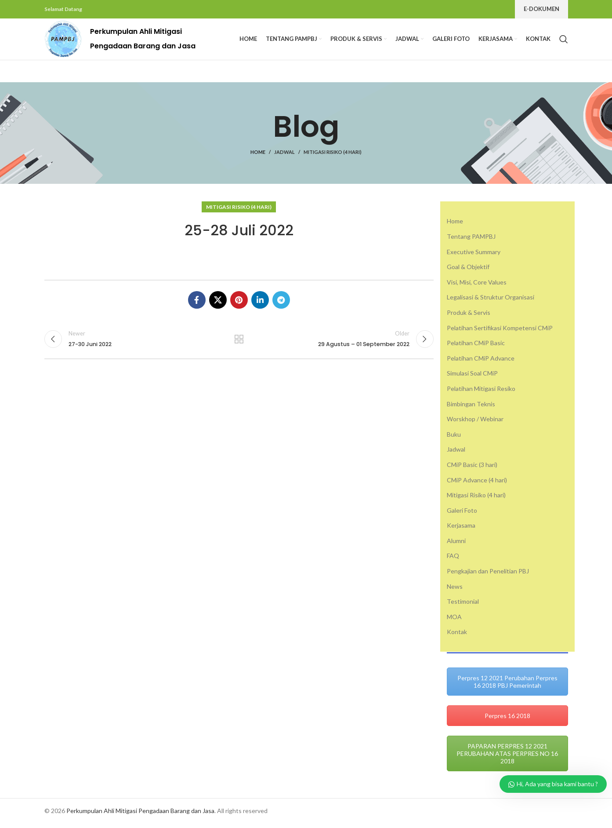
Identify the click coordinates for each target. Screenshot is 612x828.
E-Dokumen (541, 8)
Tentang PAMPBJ (471, 240)
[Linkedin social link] (260, 304)
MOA (454, 621)
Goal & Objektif (468, 271)
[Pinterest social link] (239, 304)
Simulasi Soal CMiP (472, 378)
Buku (454, 438)
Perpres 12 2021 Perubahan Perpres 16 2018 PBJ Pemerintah (507, 685)
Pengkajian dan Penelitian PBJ (488, 575)
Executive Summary (473, 256)
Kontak (457, 636)
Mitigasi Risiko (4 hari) (333, 157)
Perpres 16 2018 (507, 720)
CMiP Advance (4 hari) (477, 484)
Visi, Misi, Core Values (477, 286)
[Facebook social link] (197, 304)
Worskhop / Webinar (475, 423)
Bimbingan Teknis (471, 408)
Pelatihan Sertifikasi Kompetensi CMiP (500, 332)
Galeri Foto (462, 514)
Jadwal (284, 157)
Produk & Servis (468, 317)
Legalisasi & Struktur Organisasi (490, 302)
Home (257, 157)
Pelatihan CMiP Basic (476, 347)
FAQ (453, 560)
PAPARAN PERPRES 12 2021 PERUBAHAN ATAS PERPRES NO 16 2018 (507, 758)
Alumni (456, 545)
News (455, 591)
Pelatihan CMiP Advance (480, 362)
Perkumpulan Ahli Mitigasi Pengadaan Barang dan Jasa (140, 815)
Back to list (239, 344)
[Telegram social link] (281, 304)
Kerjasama (461, 529)
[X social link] (218, 304)
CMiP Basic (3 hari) (472, 469)
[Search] (563, 41)
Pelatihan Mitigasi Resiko (481, 393)
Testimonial (463, 605)
